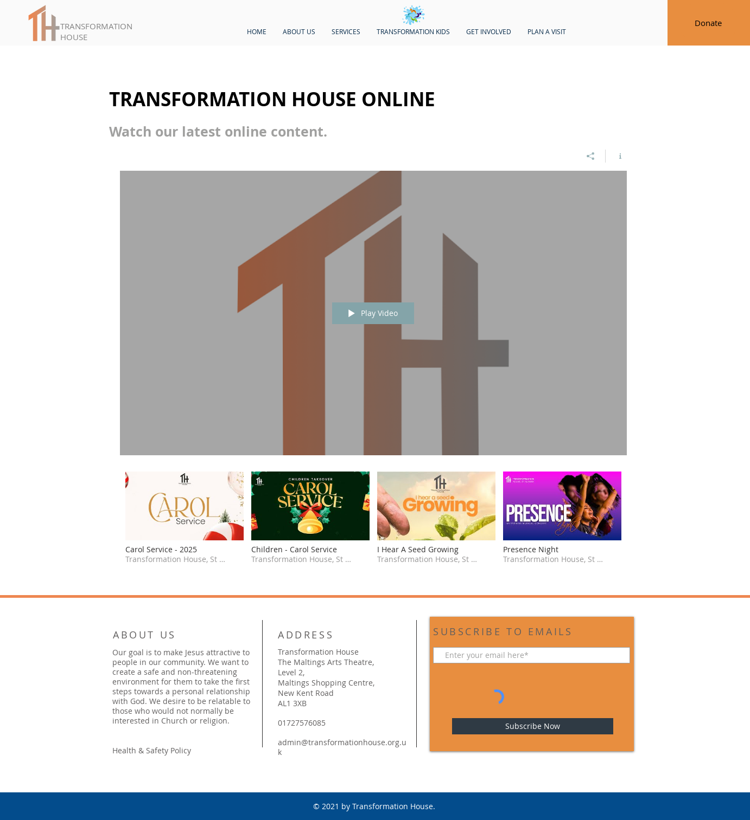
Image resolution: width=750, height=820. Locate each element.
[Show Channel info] (616, 156)
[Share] (591, 156)
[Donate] (708, 22)
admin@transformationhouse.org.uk (342, 747)
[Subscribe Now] (532, 726)
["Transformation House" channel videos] (373, 525)
